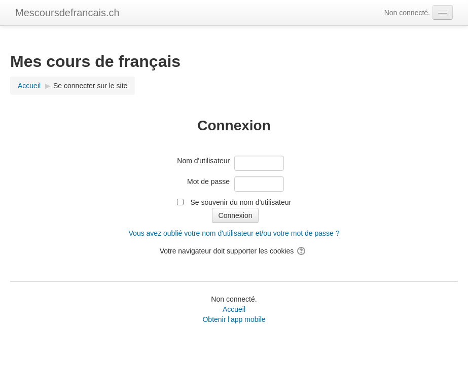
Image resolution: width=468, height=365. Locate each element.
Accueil (234, 309)
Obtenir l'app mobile (233, 319)
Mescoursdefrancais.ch (67, 12)
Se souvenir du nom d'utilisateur (240, 202)
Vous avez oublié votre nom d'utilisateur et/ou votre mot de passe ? (234, 233)
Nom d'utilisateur (203, 161)
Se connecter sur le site (90, 86)
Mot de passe (208, 181)
